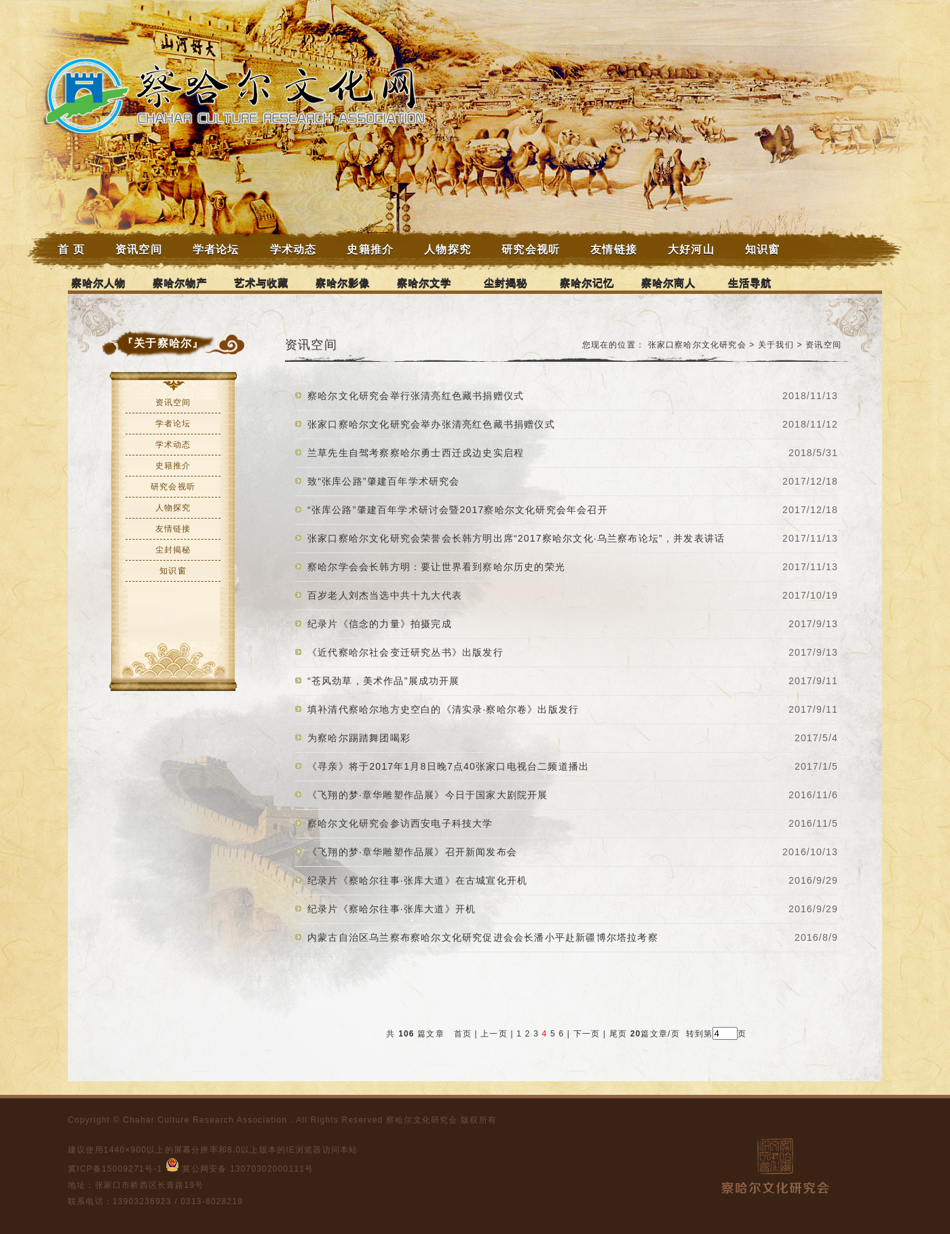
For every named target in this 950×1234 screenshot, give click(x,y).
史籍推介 (370, 249)
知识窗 (762, 249)
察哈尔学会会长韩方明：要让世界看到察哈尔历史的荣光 (436, 566)
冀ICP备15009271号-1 (115, 1169)
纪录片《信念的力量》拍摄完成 (379, 623)
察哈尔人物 (98, 282)
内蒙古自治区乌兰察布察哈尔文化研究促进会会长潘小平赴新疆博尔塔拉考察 (482, 937)
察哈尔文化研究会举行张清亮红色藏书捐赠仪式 (415, 395)
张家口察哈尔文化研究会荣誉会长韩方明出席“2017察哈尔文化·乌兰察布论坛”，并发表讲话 (516, 538)
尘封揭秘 (506, 282)
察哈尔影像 (343, 282)
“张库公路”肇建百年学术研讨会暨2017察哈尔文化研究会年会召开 (457, 509)
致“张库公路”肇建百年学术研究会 (383, 481)
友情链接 (613, 249)
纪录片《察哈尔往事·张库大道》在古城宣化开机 (417, 880)
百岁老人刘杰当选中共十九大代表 (384, 595)
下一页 (587, 1034)
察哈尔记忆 (587, 282)
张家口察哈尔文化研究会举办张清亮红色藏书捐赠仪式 (431, 424)
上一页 (494, 1034)
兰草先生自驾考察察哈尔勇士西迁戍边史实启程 (415, 452)
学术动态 (293, 249)
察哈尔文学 (424, 282)
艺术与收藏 (261, 282)
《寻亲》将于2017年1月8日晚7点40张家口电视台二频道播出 (448, 766)
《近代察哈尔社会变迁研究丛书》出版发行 (405, 652)
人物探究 (447, 249)
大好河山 (691, 249)
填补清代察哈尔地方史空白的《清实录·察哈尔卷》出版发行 (443, 709)
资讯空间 (138, 249)
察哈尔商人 (668, 282)
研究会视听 (530, 249)
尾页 (616, 1034)
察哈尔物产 (180, 282)
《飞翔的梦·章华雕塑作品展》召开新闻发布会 (412, 851)
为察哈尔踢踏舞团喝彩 (359, 737)
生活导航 (750, 282)
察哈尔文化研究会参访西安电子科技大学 (400, 823)
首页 (463, 1034)
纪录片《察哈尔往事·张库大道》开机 (391, 908)
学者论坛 (216, 249)
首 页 (71, 249)
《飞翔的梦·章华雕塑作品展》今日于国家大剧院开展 (427, 794)
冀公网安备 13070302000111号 (240, 1169)
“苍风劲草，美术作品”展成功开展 (383, 680)
